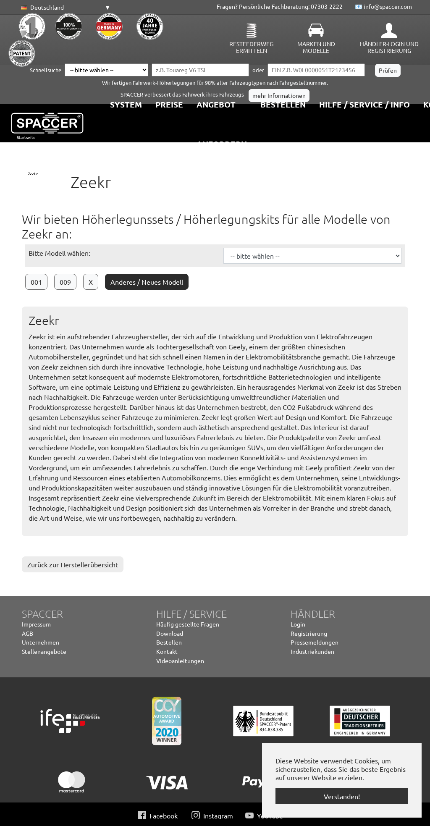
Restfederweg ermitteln (251, 47)
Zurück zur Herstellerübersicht (72, 564)
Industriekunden (312, 651)
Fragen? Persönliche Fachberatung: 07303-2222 (280, 6)
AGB (27, 633)
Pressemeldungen (314, 642)
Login (298, 624)
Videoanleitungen (180, 660)
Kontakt (167, 651)
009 (65, 282)
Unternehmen (40, 642)
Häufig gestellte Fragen (187, 624)
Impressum (36, 624)
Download (169, 633)
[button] (64, 7)
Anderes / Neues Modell (146, 282)
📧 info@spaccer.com (383, 6)
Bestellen (169, 642)
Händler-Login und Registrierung (389, 47)
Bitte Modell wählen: (59, 253)
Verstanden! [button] (342, 796)
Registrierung (309, 633)
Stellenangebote (44, 651)
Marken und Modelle (316, 47)
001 (36, 282)
